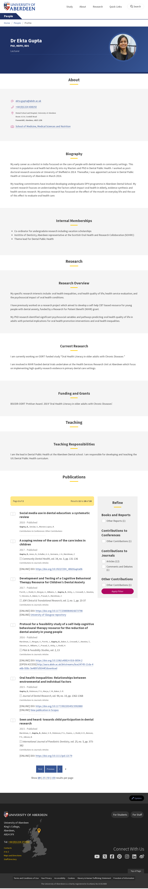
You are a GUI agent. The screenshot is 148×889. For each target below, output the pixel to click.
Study (71, 6)
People (8, 16)
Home (7, 22)
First (41, 768)
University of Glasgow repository (48, 614)
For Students (120, 815)
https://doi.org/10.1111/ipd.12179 (54, 755)
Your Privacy (46, 879)
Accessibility (59, 879)
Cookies (71, 879)
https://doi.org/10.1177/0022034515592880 (59, 706)
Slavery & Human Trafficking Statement (94, 879)
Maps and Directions (13, 856)
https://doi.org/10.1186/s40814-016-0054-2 (59, 660)
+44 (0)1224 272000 (18, 842)
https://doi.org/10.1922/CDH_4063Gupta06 (59, 569)
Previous (52, 768)
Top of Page (136, 871)
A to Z (6, 852)
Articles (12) (113, 561)
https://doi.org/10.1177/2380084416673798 (59, 610)
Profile (28, 22)
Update (135, 798)
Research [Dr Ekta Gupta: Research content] (74, 261)
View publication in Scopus (44, 710)
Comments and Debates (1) (120, 568)
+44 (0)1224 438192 (26, 107)
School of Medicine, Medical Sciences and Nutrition (43, 126)
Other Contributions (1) (119, 541)
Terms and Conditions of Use (26, 879)
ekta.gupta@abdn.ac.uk (28, 101)
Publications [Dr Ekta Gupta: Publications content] (74, 477)
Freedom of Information (123, 879)
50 (48, 777)
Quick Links (117, 6)
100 (53, 777)
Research (99, 6)
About (84, 6)
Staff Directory (10, 860)
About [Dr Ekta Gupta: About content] (74, 79)
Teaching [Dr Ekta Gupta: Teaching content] (74, 422)
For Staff (137, 815)
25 (43, 777)
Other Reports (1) (116, 520)
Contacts (8, 848)
